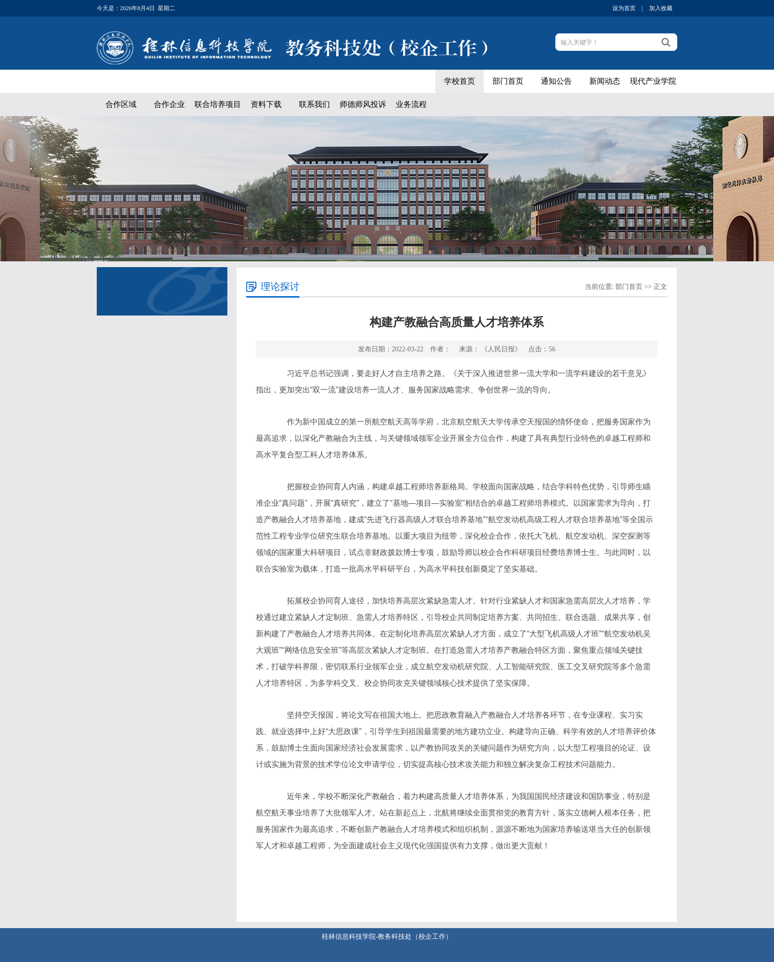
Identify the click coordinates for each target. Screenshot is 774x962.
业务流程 (411, 104)
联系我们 (314, 104)
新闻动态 (604, 81)
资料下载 (266, 104)
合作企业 (169, 104)
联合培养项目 (217, 104)
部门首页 (507, 81)
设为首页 (624, 8)
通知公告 (556, 81)
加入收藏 (660, 8)
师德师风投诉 (363, 104)
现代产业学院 (653, 81)
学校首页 (459, 81)
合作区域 (120, 104)
